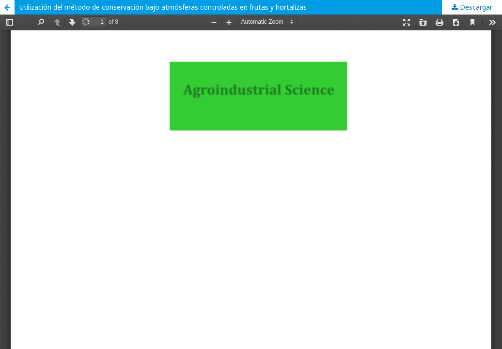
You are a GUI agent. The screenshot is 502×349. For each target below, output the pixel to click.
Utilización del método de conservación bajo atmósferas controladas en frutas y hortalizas (163, 7)
